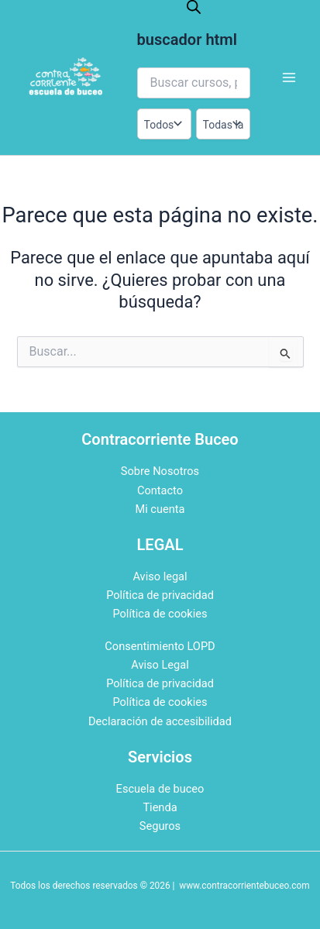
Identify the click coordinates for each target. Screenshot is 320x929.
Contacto (160, 490)
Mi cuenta (159, 509)
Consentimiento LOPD (160, 646)
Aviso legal (159, 576)
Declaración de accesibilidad (160, 721)
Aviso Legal (159, 665)
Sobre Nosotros (160, 471)
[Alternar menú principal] (289, 77)
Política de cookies (159, 614)
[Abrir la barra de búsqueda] (193, 7)
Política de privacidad (160, 595)
